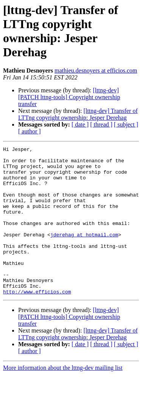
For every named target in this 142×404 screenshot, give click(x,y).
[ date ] (80, 124)
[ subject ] (126, 124)
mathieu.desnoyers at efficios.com (96, 70)
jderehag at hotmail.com (84, 252)
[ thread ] (101, 124)
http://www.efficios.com (37, 321)
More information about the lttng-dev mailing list (63, 397)
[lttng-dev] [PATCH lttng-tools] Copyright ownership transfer (69, 97)
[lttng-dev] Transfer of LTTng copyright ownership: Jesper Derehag (77, 114)
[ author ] (29, 131)
